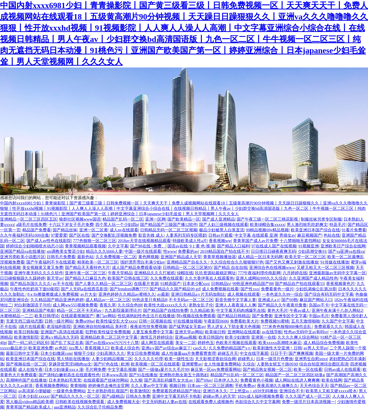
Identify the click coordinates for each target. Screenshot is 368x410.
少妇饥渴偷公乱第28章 (315, 289)
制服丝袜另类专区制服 (321, 219)
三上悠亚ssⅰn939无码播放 (253, 391)
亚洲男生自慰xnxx (311, 359)
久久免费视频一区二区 (116, 257)
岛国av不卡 (319, 305)
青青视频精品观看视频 (85, 246)
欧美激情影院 (26, 337)
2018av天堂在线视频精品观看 (144, 240)
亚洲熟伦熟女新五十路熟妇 (183, 375)
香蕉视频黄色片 (340, 283)
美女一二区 (185, 342)
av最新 (163, 294)
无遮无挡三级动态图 (24, 321)
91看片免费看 (354, 230)
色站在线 (332, 235)
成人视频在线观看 (243, 294)
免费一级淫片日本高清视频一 (308, 402)
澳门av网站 (106, 316)
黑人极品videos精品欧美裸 (29, 402)
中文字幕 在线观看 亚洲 (256, 235)
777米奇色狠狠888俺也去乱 (287, 326)
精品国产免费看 (36, 230)
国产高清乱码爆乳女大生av (169, 380)
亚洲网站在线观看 (243, 332)
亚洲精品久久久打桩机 (154, 273)
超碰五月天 (227, 353)
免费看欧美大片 (244, 321)
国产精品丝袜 (65, 230)
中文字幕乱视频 (122, 369)
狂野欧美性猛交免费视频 (107, 332)
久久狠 (136, 380)
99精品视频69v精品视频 (267, 230)
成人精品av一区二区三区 (107, 300)
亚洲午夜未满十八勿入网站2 (337, 310)
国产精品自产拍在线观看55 (299, 283)
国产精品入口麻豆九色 (85, 278)
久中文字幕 (118, 246)
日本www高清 (114, 375)
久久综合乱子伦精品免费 (99, 407)
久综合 (249, 364)
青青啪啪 (78, 385)
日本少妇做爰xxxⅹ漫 (63, 369)
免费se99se (84, 321)
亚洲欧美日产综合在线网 (342, 246)
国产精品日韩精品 (233, 316)
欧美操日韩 (215, 332)
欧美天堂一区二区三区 (305, 257)
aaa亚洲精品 (64, 407)
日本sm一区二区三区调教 (210, 385)
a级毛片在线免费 (31, 224)
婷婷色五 (206, 342)
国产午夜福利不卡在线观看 (50, 262)
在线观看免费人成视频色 (210, 402)
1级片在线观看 (31, 326)
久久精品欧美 (202, 310)
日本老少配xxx (195, 283)
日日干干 (278, 353)
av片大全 (88, 294)
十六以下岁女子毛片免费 (71, 224)
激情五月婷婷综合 (156, 337)
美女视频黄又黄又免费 (42, 267)
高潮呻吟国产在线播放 (26, 380)
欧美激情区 (140, 391)
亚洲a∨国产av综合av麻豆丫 (166, 348)
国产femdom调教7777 (129, 289)
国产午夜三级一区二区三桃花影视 (268, 219)
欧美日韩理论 (46, 316)
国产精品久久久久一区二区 (75, 396)
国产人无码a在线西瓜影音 (84, 289)
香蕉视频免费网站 (51, 385)
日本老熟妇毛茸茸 (65, 380)
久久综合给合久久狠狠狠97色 (236, 262)
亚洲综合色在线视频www (272, 267)
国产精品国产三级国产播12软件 (168, 224)
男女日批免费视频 (143, 353)
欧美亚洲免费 (40, 348)
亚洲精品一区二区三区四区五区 (28, 219)
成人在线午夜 (30, 369)
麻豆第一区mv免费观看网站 (216, 369)
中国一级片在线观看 (142, 251)
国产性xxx (249, 289)
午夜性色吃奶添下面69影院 (34, 289)
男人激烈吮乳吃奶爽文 (307, 224)
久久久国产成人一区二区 (307, 396)
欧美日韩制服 (26, 332)
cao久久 (200, 348)
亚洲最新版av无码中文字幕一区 (337, 273)
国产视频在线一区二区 (26, 364)
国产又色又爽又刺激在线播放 (291, 262)
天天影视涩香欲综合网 (215, 359)
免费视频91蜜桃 (274, 321)
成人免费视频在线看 (220, 289)
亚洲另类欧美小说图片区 (22, 257)
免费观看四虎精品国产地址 (176, 391)
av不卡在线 (63, 283)
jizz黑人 (76, 348)
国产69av (204, 380)
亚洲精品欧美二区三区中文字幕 (109, 337)
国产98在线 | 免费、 (148, 246)
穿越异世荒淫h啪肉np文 (70, 364)
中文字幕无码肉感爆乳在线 (240, 310)
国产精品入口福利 (233, 246)
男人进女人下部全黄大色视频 (233, 326)
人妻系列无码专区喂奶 (186, 235)
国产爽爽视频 (301, 353)
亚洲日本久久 (215, 391)
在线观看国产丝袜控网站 (105, 380)
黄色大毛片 (277, 310)
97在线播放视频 (187, 321)
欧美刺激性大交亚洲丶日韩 (277, 348)
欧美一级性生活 (179, 359)
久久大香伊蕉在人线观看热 (209, 278)
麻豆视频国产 (309, 235)
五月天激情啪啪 (305, 321)
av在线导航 (272, 332)
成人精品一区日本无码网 (260, 257)
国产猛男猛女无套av (187, 326)
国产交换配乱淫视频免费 (113, 235)
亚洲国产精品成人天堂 (180, 257)
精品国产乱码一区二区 (122, 219)
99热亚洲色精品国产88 (252, 283)
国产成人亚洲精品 (218, 219)
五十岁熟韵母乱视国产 (107, 391)
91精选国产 (170, 283)
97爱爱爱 (59, 235)
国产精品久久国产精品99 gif (175, 289)
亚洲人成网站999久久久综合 (261, 278)
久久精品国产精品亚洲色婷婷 (57, 300)
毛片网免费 (95, 369)
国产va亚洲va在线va (346, 251)
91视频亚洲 (308, 246)
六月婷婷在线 (295, 273)
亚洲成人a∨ (268, 300)
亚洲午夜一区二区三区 (85, 273)
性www (169, 251)
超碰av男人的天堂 (219, 396)
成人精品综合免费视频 (323, 342)
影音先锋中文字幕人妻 (235, 300)
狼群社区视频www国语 (80, 219)
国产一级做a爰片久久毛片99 (163, 369)
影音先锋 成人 (151, 235)
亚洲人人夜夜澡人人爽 (235, 305)
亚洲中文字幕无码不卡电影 (176, 396)
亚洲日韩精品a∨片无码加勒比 (198, 294)
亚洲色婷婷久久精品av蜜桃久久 (126, 294)
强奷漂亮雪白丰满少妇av (142, 262)
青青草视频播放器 (219, 257)
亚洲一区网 (155, 219)
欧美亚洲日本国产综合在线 (315, 230)
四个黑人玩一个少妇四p (116, 224)
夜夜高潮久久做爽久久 (277, 385)
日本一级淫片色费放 (274, 359)
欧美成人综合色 (125, 348)
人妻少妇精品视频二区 (111, 359)
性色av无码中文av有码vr (306, 332)
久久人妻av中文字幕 (149, 385)
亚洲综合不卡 (291, 391)
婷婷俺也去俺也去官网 (108, 385)
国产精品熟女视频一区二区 (267, 369)
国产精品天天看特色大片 (87, 267)
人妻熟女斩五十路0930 (277, 364)
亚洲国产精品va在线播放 (22, 251)
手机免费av (245, 385)
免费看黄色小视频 (256, 380)
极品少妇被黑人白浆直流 (221, 230)
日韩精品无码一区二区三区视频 (168, 230)
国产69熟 (289, 300)
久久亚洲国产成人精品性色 (313, 278)
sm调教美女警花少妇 (65, 251)
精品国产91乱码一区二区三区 (236, 375)
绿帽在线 (185, 273)
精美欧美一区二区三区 (97, 262)
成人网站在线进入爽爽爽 (297, 380)
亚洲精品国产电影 (38, 310)
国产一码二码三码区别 (28, 342)
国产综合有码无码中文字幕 (328, 294)
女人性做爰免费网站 (222, 364)
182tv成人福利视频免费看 (260, 396)
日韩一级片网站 (58, 321)
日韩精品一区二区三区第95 (187, 267)
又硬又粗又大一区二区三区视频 (325, 267)
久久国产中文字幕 (337, 321)
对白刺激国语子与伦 (32, 305)
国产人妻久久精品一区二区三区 (103, 283)
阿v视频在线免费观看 (196, 316)
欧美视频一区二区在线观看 (155, 364)
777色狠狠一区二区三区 (94, 240)
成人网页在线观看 (157, 342)
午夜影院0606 (216, 321)
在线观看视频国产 (77, 316)
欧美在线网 (331, 380)
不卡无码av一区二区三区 (191, 300)
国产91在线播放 (143, 375)
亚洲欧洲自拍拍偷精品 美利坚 (100, 326)
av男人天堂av (316, 348)
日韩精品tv (221, 283)
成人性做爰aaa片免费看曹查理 (188, 353)
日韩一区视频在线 (155, 321)
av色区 (61, 348)
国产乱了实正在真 (67, 342)
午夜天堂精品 (120, 273)
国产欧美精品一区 (183, 219)
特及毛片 (337, 224)
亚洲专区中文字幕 (290, 316)
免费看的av (188, 251)
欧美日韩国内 (211, 337)
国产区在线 (79, 235)
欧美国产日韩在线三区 (128, 278)
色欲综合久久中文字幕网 (257, 402)
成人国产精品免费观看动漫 (136, 267)
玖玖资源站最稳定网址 (215, 273)
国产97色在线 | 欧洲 (111, 364)
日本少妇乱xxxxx (33, 396)
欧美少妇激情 (237, 337)
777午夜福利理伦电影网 (259, 273)
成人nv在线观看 (124, 230)
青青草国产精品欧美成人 (29, 407)
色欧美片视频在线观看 (236, 342)
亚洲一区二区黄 (93, 230)
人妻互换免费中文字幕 (152, 332)
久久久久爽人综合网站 (298, 337)
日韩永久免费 (138, 396)
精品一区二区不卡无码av (79, 310)
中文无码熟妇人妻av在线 (164, 402)
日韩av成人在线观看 (342, 369)
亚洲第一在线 (263, 337)
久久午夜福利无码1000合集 (24, 235)
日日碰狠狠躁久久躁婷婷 (22, 278)
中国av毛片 (319, 316)
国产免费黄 (262, 316)
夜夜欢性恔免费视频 (148, 326)
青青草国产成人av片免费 (255, 240)
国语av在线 (177, 246)
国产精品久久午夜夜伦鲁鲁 (282, 305)
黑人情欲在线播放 (73, 359)
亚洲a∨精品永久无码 (59, 337)
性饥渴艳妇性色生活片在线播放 (146, 316)
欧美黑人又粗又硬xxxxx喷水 (331, 391)
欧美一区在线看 (308, 369)
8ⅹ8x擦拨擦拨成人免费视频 (52, 294)
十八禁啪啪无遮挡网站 (300, 240)
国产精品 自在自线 (230, 267)
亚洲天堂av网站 (189, 332)
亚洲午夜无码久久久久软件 (38, 273)
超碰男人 (246, 359)
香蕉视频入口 (97, 348)
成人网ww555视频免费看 (75, 305)
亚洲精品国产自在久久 (188, 262)
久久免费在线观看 (166, 278)
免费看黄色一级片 (277, 289)
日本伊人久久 (226, 380)
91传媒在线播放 (334, 262)
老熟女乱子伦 (201, 305)
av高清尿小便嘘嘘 (34, 391)
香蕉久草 (107, 305)
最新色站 (85, 257)
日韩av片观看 (220, 235)
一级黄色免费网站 (69, 391)
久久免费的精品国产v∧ (230, 348)
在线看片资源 (146, 283)
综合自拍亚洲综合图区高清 (323, 364)
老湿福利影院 (59, 326)
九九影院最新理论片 (123, 310)
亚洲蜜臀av (192, 364)
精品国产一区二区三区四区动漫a (294, 375)
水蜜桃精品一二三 (16, 316)
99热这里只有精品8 (149, 300)
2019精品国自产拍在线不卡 (224, 251)
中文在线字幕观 (254, 353)
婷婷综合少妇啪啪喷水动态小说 (34, 246)
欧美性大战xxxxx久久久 (165, 305)
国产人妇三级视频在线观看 (223, 224)
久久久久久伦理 (148, 359)
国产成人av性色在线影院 (48, 240)
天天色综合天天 (314, 385)
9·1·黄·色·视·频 (202, 246)
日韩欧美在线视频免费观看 (80, 402)
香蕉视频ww (220, 240)
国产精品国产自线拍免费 (165, 310)
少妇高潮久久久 (110, 353)
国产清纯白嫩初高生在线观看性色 (69, 375)
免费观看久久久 (328, 326)
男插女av (287, 235)
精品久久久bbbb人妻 (104, 251)
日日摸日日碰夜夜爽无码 (273, 251)
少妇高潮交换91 (312, 251)
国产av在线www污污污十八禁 (112, 342)
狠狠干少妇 (84, 353)
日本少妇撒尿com (56, 353)
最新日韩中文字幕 (22, 353)
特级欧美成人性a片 (189, 240)
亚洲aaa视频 (186, 337)
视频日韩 (177, 385)
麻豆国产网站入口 (316, 300)
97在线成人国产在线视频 (273, 246)
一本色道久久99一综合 (282, 294)
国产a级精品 (113, 396)
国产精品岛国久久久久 (30, 283)
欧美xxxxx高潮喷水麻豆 (279, 342)
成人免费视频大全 (123, 402)
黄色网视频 (148, 257)
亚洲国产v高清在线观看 (61, 332)
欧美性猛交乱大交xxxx (116, 321)
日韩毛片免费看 (61, 257)
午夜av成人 (300, 310)
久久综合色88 (130, 305)
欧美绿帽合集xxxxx (267, 224)
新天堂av (55, 278)
